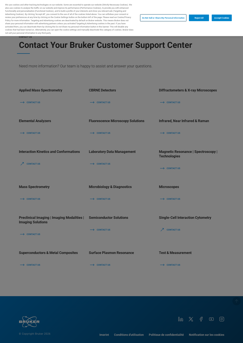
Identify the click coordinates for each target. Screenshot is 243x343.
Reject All (199, 18)
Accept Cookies (221, 18)
